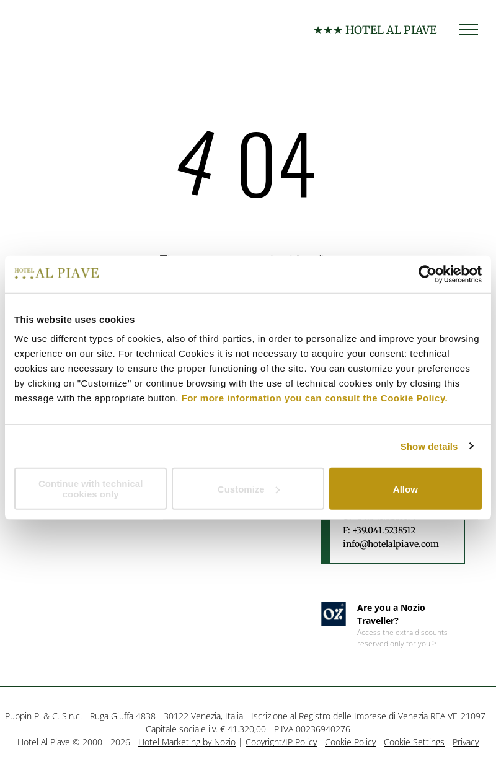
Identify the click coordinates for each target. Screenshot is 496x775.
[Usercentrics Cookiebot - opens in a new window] (427, 274)
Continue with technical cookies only (90, 488)
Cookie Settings (414, 742)
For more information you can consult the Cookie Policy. (315, 398)
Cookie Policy (350, 742)
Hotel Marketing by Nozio (187, 742)
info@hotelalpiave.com (391, 544)
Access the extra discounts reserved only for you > (402, 638)
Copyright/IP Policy (281, 742)
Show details (429, 445)
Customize (249, 488)
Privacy (466, 742)
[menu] (469, 30)
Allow (405, 488)
